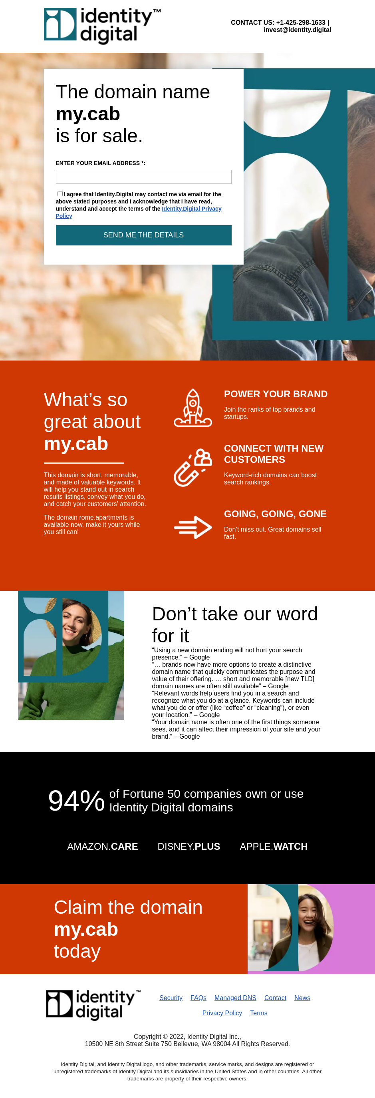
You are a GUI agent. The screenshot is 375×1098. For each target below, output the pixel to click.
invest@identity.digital (297, 29)
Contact (275, 997)
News (302, 997)
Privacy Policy (222, 1013)
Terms (259, 1013)
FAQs (198, 997)
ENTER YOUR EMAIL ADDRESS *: (144, 172)
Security (171, 997)
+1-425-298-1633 (300, 22)
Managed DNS (235, 997)
